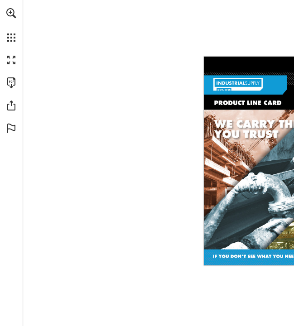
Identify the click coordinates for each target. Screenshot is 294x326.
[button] (11, 13)
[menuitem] (11, 24)
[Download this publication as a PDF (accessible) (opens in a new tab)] (11, 83)
